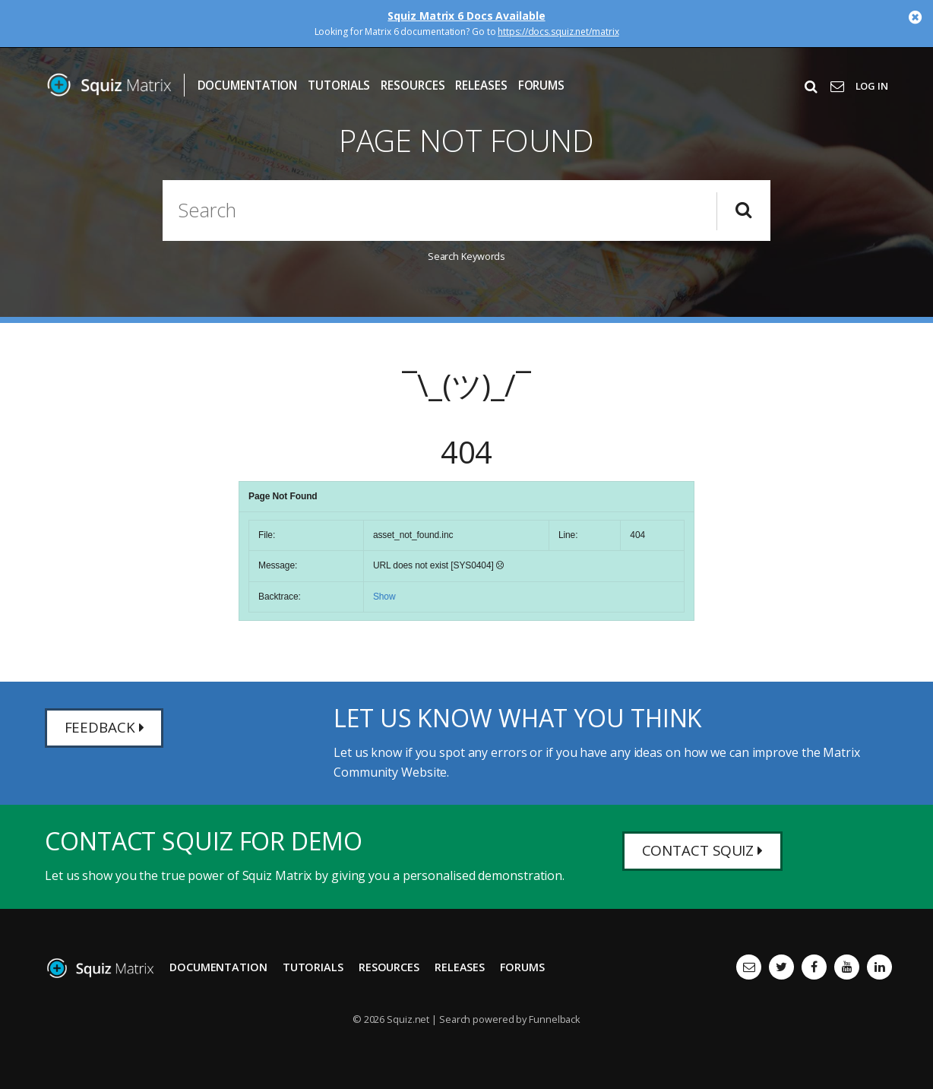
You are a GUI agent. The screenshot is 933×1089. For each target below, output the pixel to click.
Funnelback (554, 1019)
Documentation (248, 85)
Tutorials (339, 85)
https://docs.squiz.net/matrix (558, 31)
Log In (872, 86)
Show (384, 596)
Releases (481, 85)
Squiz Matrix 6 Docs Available (466, 15)
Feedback (106, 729)
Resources (412, 85)
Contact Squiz (706, 852)
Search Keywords (467, 256)
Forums (541, 85)
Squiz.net (408, 1019)
